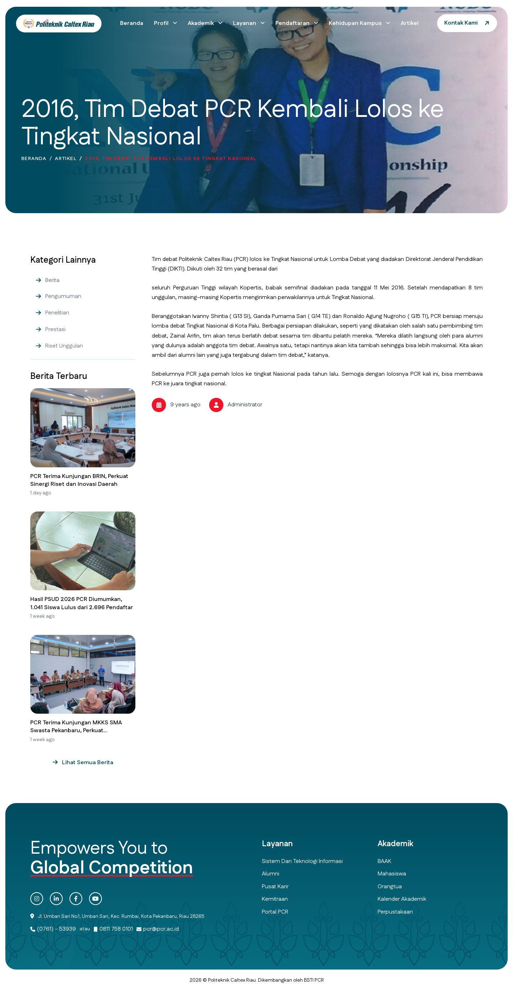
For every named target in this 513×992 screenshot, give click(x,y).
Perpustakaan (395, 912)
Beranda (131, 23)
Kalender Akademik (402, 899)
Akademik (201, 23)
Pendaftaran (293, 23)
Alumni (270, 874)
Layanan (245, 23)
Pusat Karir (275, 887)
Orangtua (390, 887)
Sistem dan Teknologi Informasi (302, 861)
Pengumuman (63, 311)
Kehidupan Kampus (356, 23)
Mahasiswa (392, 874)
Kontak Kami (461, 23)
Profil (162, 23)
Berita (52, 292)
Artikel (410, 23)
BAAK (384, 861)
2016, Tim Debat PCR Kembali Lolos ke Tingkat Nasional (170, 161)
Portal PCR (275, 912)
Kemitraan (275, 899)
